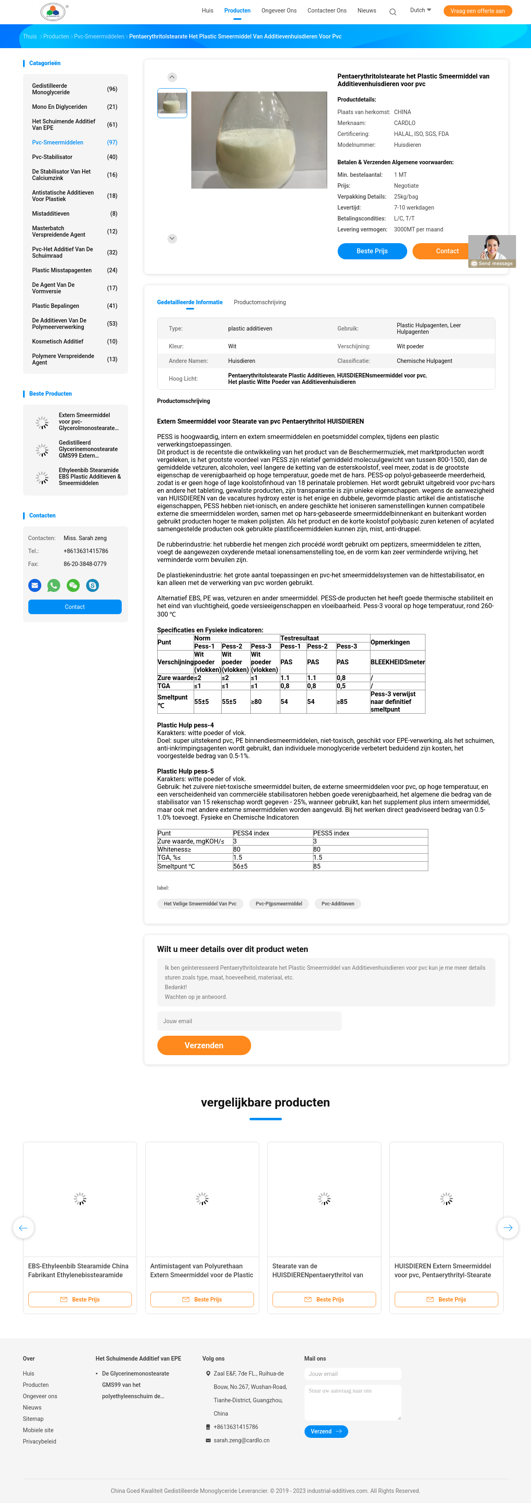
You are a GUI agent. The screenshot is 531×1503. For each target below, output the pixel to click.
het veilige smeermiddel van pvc (200, 904)
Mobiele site (38, 1430)
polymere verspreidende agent (75, 359)
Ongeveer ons (40, 1396)
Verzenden (204, 1045)
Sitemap (33, 1419)
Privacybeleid (40, 1441)
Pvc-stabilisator (75, 157)
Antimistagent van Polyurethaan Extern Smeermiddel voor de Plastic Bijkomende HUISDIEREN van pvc (202, 1275)
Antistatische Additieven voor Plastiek (75, 195)
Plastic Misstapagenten (75, 270)
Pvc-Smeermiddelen (75, 142)
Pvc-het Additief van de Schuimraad (75, 252)
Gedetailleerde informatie (190, 302)
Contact (75, 607)
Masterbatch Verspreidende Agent (75, 231)
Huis (28, 1373)
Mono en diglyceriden (75, 107)
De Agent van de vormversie (75, 288)
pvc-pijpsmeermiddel (279, 904)
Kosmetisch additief (75, 341)
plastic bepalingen (75, 306)
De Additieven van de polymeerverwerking (75, 323)
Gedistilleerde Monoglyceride (75, 89)
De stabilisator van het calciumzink (75, 174)
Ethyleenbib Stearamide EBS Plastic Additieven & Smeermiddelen (90, 476)
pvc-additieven (338, 904)
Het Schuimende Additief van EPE (75, 124)
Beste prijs (372, 251)
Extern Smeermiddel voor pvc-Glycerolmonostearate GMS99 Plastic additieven (87, 421)
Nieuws (32, 1407)
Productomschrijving (260, 302)
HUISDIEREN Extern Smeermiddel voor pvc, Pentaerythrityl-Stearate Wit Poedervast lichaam (443, 1275)
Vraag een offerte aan (478, 11)
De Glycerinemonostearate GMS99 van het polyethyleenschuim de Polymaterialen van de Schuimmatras (135, 1386)
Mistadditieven (75, 214)
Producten (36, 1385)
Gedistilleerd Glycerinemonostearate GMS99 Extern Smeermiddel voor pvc (88, 449)
